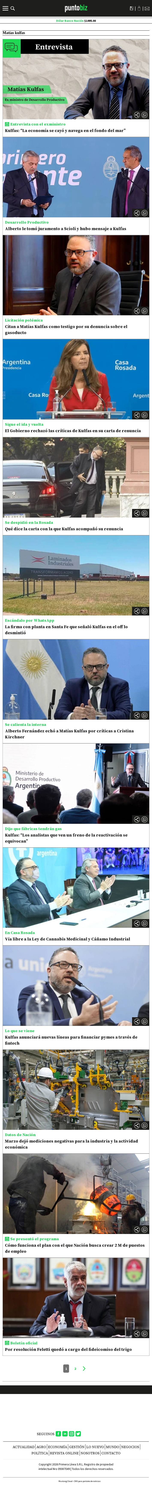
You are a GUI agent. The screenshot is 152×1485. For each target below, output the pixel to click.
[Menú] (6, 8)
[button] (144, 114)
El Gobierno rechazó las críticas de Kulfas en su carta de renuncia (73, 431)
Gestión (76, 1446)
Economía (57, 1446)
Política (40, 1453)
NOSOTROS (90, 1453)
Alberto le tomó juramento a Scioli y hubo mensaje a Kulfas (65, 229)
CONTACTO (110, 1453)
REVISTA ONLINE (64, 1453)
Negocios (130, 1446)
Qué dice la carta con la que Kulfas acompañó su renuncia (64, 529)
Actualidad (24, 1446)
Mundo (112, 1446)
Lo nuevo (95, 1446)
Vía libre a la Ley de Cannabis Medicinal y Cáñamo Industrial (67, 939)
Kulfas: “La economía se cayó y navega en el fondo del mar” (65, 130)
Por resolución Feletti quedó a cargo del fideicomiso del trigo (68, 1349)
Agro (41, 1446)
